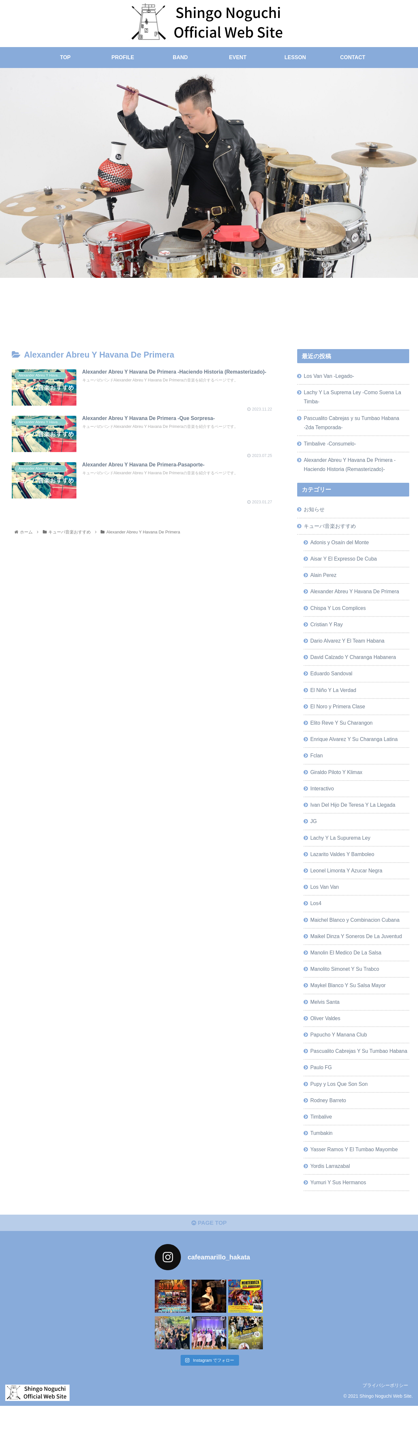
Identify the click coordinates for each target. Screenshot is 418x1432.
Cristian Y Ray (327, 629)
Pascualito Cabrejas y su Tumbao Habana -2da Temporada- (353, 424)
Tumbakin (322, 1157)
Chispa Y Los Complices (339, 612)
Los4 (316, 914)
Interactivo (323, 797)
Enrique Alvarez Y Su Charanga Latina (356, 747)
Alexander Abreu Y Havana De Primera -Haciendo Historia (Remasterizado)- (351, 467)
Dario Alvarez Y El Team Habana (349, 646)
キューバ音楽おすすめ (330, 529)
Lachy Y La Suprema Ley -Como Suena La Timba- (354, 398)
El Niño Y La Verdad (334, 696)
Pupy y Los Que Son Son (340, 1107)
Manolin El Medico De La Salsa (347, 964)
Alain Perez (324, 579)
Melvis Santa (326, 1014)
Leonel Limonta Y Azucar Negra (348, 880)
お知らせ (314, 512)
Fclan (317, 763)
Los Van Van (325, 897)
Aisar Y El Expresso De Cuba (345, 562)
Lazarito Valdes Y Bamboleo (344, 864)
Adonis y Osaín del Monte (341, 546)
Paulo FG (322, 1090)
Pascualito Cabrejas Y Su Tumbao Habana (351, 1069)
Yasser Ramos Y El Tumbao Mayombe (356, 1174)
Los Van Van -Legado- (330, 376)
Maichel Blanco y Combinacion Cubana (357, 930)
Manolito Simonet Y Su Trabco (346, 981)
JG (314, 830)
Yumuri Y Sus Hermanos (339, 1207)
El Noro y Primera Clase (339, 713)
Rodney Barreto (329, 1124)
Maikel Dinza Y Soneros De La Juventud (358, 947)
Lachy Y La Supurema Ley (342, 847)
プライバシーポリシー (385, 1411)
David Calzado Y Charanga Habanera (355, 663)
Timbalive (322, 1140)
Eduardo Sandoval (332, 679)
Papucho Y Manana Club (340, 1048)
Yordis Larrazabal (331, 1191)
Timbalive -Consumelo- (331, 445)
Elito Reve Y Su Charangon (343, 730)
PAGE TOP (209, 1249)
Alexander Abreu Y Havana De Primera (356, 596)
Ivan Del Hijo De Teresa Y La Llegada (354, 813)
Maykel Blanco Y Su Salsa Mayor (350, 997)
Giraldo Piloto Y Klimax (337, 780)
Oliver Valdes (326, 1031)
